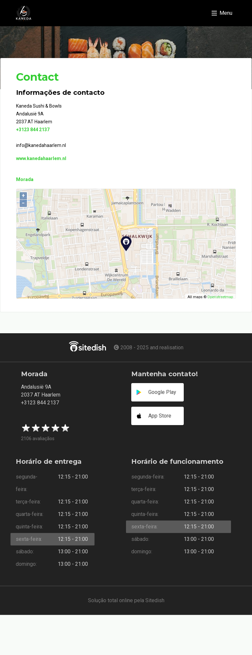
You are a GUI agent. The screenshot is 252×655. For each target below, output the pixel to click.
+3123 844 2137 (33, 129)
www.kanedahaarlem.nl (41, 158)
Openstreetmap (220, 297)
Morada (24, 179)
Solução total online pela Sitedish (126, 600)
